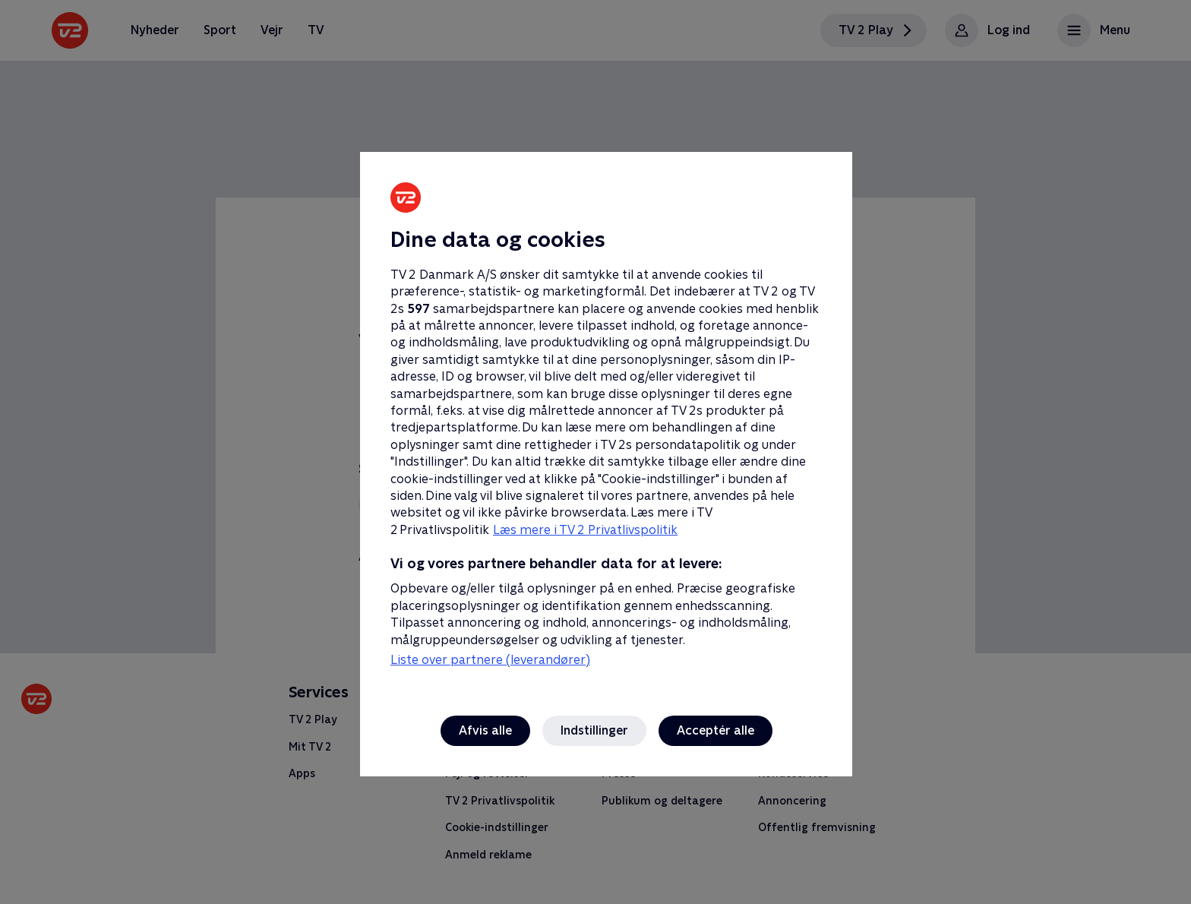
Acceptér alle (715, 730)
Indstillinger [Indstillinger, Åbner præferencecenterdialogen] (594, 730)
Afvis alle (485, 730)
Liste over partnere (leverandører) (490, 660)
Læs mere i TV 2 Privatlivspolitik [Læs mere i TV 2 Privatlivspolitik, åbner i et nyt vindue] (585, 530)
